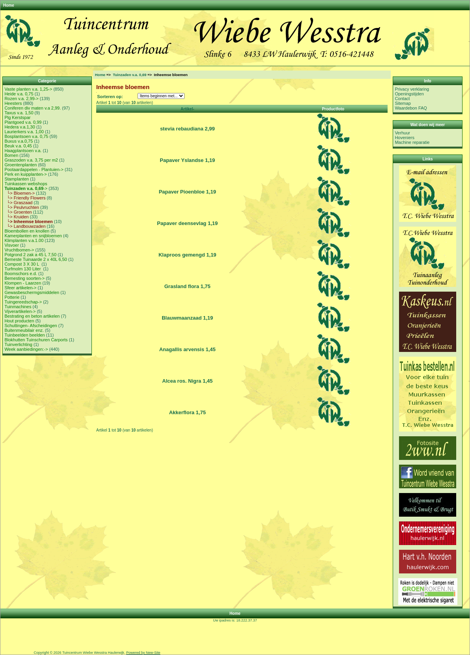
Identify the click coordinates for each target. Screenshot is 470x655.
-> (25, 188)
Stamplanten (16, 179)
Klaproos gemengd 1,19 (187, 255)
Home (8, 5)
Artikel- (187, 109)
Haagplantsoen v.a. (22, 150)
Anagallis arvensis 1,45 (187, 349)
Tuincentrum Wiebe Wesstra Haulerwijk (93, 653)
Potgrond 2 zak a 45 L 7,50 (30, 254)
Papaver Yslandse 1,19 (187, 160)
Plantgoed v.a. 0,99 (22, 122)
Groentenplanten (20, 164)
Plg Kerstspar (17, 117)
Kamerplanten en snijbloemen (33, 235)
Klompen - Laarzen (22, 283)
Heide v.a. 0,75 (18, 93)
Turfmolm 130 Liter (23, 268)
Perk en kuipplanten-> (25, 174)
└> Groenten (18, 212)
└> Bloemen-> (19, 193)
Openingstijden (409, 93)
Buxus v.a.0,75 (18, 141)
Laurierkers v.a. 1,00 (23, 131)
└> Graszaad (18, 202)
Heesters (13, 103)
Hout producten (19, 320)
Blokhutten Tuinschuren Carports (35, 339)
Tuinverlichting (18, 344)
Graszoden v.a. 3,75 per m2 (31, 160)
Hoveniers (404, 137)
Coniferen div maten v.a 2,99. (32, 108)
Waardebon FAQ (411, 108)
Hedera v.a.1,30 (19, 127)
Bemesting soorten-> (24, 278)
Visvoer (11, 245)
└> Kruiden (16, 216)
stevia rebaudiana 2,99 (187, 129)
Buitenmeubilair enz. (24, 330)
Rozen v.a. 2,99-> (21, 98)
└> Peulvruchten (21, 207)
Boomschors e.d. (20, 273)
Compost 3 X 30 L (22, 264)
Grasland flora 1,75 (187, 286)
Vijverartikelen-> (19, 311)
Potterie (11, 297)
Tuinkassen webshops (25, 183)
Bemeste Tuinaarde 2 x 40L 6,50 (35, 259)
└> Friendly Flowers (24, 197)
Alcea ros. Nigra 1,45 (187, 381)
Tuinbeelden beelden (24, 335)
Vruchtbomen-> (19, 249)
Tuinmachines (17, 306)
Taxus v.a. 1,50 (18, 112)
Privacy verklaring (412, 89)
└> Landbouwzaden (24, 226)
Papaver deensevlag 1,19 (187, 223)
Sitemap (402, 103)
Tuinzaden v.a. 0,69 (129, 75)
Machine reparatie (412, 142)
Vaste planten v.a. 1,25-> (28, 89)
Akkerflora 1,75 (187, 412)
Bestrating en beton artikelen (32, 316)
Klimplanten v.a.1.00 (23, 240)
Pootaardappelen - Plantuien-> (33, 169)
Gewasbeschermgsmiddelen (31, 292)
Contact (402, 98)
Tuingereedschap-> (23, 302)
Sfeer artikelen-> (20, 287)
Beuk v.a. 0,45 (18, 145)
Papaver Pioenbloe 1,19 (187, 192)
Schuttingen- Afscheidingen (30, 325)
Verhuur (402, 132)
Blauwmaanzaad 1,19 (187, 318)
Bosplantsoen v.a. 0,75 (26, 136)
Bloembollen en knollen (26, 231)
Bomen (11, 155)
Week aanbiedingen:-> (26, 349)
